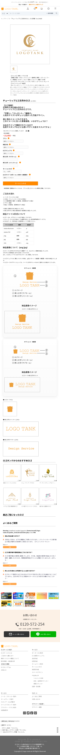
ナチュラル (19, 93)
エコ (25, 93)
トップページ (5, 19)
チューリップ (23, 85)
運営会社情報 (22, 739)
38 (27, 130)
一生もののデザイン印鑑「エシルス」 (30, 732)
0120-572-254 (30, 624)
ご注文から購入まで (7, 656)
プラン (6, 138)
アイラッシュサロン (31, 89)
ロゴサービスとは (6, 653)
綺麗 (40, 85)
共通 (10, 547)
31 (55, 504)
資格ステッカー (38, 684)
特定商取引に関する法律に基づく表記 (35, 741)
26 (37, 480)
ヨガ (33, 91)
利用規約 (17, 741)
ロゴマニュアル (8, 151)
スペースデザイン (37, 672)
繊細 (25, 87)
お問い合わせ (36, 699)
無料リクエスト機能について (10, 658)
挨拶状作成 (35, 669)
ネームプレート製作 (7, 699)
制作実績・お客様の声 (8, 661)
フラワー (29, 87)
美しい (44, 85)
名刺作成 (34, 658)
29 (19, 504)
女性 (15, 87)
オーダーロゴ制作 (37, 653)
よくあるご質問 (37, 696)
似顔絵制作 (4, 710)
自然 (44, 91)
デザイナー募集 (37, 707)
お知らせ (3, 670)
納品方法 (7, 145)
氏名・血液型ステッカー (41, 681)
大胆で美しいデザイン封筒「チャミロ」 (30, 730)
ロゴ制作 (30, 93)
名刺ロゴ (42, 93)
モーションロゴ (8, 169)
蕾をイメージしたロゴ (9, 483)
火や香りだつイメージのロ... (29, 506)
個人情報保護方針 (35, 739)
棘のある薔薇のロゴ (45, 506)
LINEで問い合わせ (43, 634)
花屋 (35, 87)
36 (55, 480)
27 (19, 480)
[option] (30, 44)
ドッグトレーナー (25, 91)
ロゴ (10, 565)
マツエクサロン (19, 89)
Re (18, 91)
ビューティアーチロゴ (27, 483)
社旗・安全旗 (36, 686)
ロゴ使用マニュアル (38, 656)
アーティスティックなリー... (47, 483)
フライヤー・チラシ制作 (8, 707)
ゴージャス (38, 91)
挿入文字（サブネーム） (11, 157)
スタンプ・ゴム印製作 (8, 702)
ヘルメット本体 (38, 678)
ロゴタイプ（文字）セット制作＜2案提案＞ (17, 175)
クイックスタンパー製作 (8, 705)
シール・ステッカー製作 (8, 696)
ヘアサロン (41, 89)
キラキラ (20, 87)
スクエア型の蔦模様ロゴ (10, 506)
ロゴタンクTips (6, 667)
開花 (36, 85)
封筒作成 (34, 661)
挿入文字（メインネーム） (12, 163)
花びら (32, 85)
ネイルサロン (41, 87)
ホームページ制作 (37, 664)
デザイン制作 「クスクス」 (30, 728)
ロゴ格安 (36, 93)
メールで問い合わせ (16, 634)
